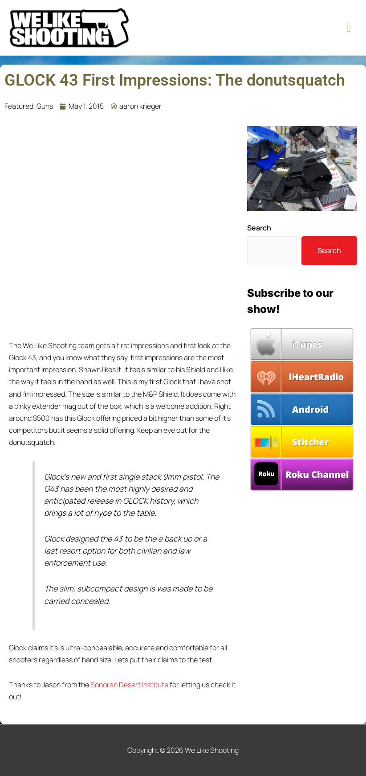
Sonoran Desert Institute (129, 685)
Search (259, 228)
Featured (18, 106)
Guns (45, 106)
